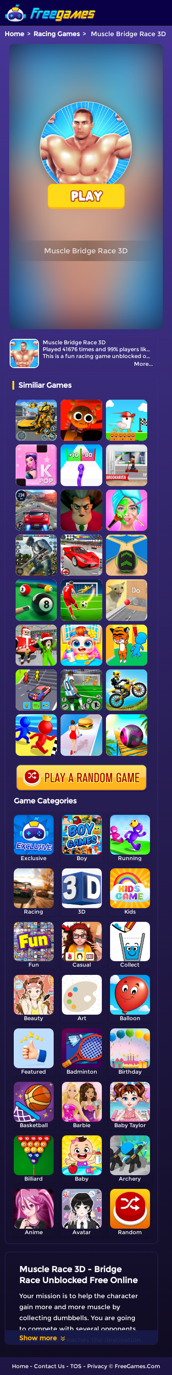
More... (143, 363)
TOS (76, 1366)
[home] (50, 3)
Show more (43, 1338)
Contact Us (49, 1366)
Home (14, 34)
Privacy (97, 1366)
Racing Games (56, 34)
